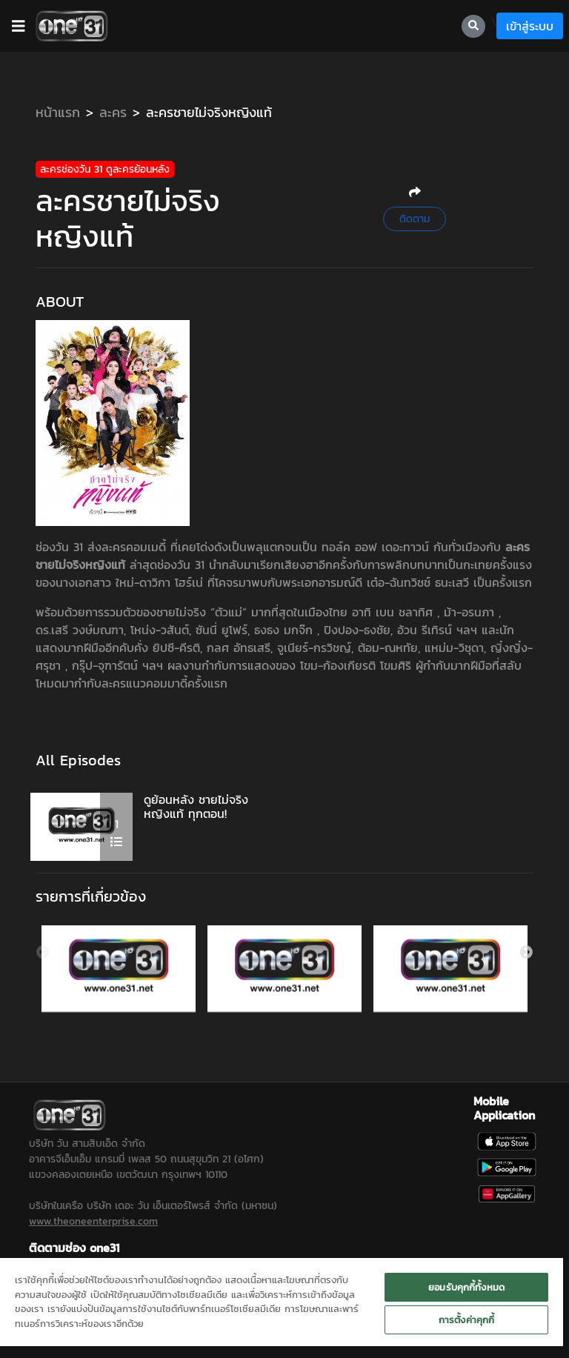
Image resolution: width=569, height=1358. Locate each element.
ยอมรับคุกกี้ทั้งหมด (466, 1287)
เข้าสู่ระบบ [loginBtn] (529, 26)
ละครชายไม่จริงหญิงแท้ (209, 112)
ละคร (113, 112)
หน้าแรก (58, 112)
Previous (43, 942)
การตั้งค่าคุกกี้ (466, 1320)
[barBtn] (18, 26)
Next (526, 942)
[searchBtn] (473, 26)
